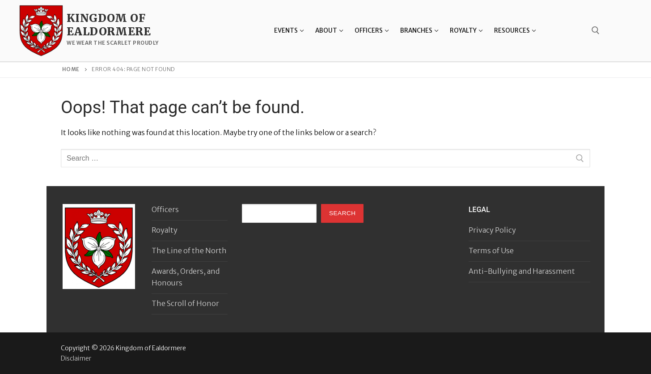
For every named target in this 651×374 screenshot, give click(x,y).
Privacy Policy (492, 229)
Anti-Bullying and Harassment (522, 271)
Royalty (165, 229)
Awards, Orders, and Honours (186, 277)
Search (342, 213)
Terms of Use (491, 250)
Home (71, 69)
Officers (165, 209)
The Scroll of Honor (185, 303)
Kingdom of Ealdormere (109, 25)
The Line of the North (189, 250)
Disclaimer (76, 358)
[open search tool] (596, 30)
